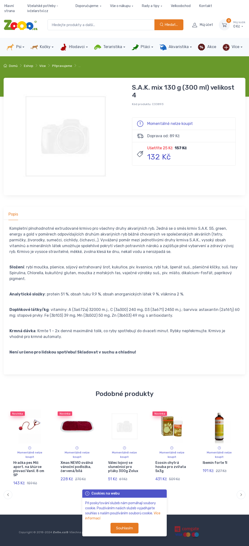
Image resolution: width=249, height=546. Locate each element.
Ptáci (140, 47)
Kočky (40, 47)
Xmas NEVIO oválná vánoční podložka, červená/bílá (77, 467)
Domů (11, 66)
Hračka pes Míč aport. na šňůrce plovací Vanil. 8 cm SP (28, 469)
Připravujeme (62, 66)
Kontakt (205, 6)
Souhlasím (124, 528)
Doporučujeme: (87, 6)
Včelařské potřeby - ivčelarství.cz (42, 8)
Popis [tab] (13, 214)
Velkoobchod (181, 6)
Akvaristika (174, 47)
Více (230, 47)
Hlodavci (72, 47)
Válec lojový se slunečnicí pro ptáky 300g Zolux (123, 467)
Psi (14, 47)
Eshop (28, 66)
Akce (207, 47)
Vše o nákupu (120, 6)
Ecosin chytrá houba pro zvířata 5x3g (170, 467)
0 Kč (239, 25)
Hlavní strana (9, 8)
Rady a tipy (150, 6)
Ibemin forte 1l (215, 463)
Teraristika (108, 47)
